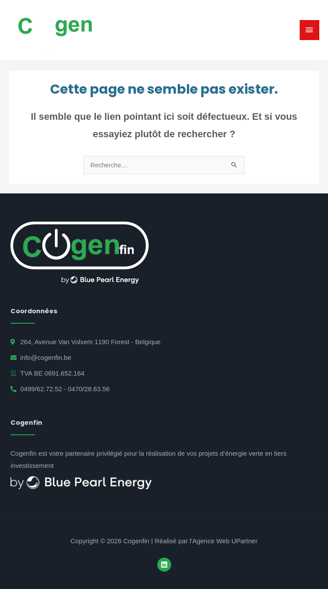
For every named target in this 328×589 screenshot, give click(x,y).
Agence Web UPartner (224, 541)
